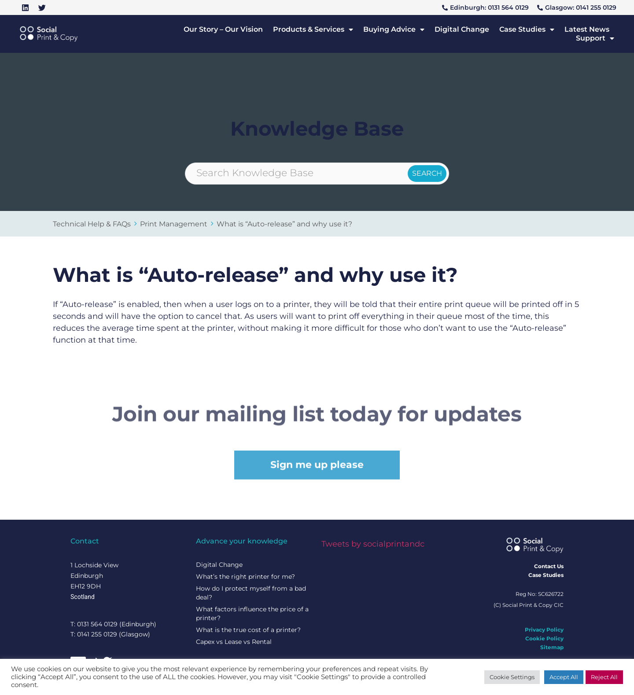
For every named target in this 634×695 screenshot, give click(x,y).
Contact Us (549, 566)
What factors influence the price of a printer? (252, 613)
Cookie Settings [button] (512, 676)
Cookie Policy (544, 638)
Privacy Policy (544, 629)
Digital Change (462, 29)
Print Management (173, 223)
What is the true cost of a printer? (248, 630)
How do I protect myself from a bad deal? (251, 592)
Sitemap (552, 647)
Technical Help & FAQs (92, 223)
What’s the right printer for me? (245, 576)
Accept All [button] (563, 676)
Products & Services (313, 29)
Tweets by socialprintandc (372, 544)
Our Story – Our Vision (223, 29)
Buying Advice (393, 29)
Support (595, 38)
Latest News (586, 29)
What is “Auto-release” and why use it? (284, 223)
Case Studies (526, 29)
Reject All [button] (604, 676)
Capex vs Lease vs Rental (234, 642)
